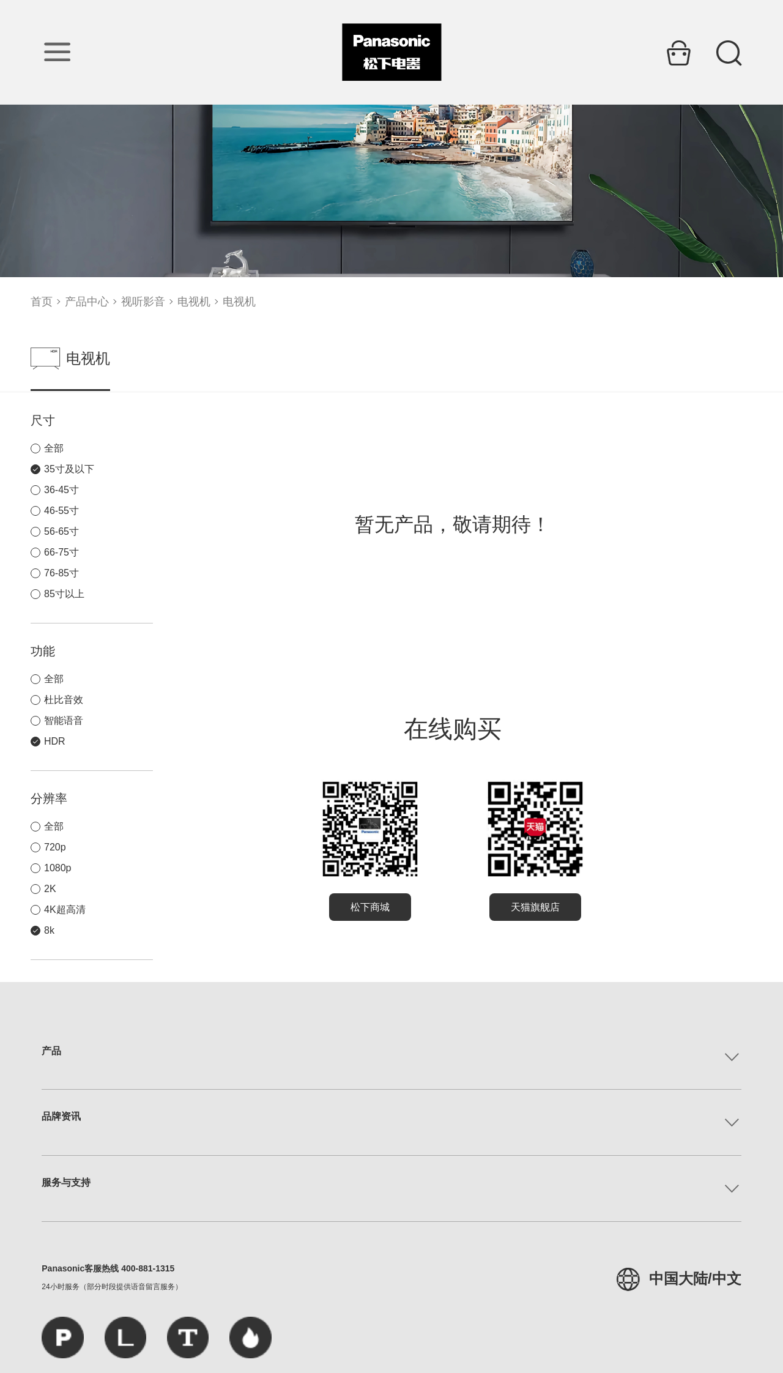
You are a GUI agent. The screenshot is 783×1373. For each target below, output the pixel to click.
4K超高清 (65, 909)
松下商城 (370, 907)
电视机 (193, 302)
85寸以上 (64, 594)
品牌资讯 (61, 1116)
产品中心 (87, 302)
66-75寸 (61, 552)
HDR (54, 741)
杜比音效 (63, 699)
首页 (42, 302)
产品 (51, 1051)
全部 (54, 448)
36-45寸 (61, 490)
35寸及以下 (69, 469)
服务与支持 (66, 1182)
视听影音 (143, 302)
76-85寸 (61, 573)
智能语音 (63, 720)
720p (55, 847)
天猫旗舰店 (535, 907)
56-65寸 (61, 531)
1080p (58, 868)
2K (50, 889)
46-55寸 (61, 510)
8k (49, 930)
